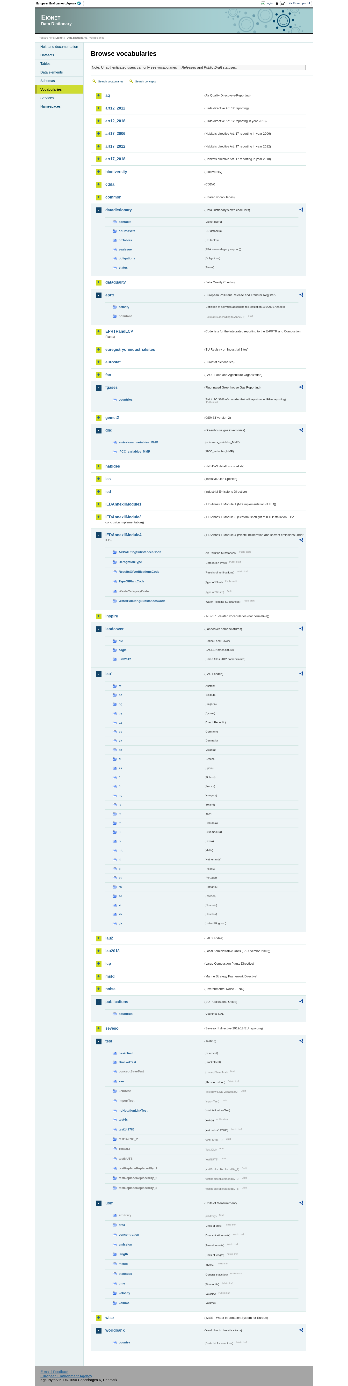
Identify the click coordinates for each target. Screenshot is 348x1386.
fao (108, 375)
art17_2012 (115, 146)
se (120, 896)
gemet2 (112, 418)
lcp (108, 963)
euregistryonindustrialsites (130, 349)
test (108, 1041)
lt (120, 823)
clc (121, 641)
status (123, 267)
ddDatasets (127, 231)
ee (120, 750)
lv (120, 841)
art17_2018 (115, 159)
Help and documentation (59, 47)
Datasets (47, 55)
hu (121, 795)
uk (120, 923)
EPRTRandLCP (119, 331)
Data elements (51, 72)
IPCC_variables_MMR (134, 451)
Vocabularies (51, 89)
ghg (108, 430)
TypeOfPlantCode (131, 581)
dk (120, 740)
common (113, 197)
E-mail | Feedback (54, 1372)
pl (120, 869)
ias (108, 479)
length (123, 1254)
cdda (109, 184)
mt (121, 850)
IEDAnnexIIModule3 (123, 517)
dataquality (115, 282)
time (122, 1283)
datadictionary (118, 210)
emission (125, 1244)
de (120, 731)
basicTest (126, 1053)
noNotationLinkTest (133, 1110)
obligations (127, 258)
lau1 (109, 674)
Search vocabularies (110, 81)
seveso (111, 1028)
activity (124, 307)
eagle (123, 650)
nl (120, 859)
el (120, 759)
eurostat (113, 362)
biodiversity (116, 172)
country (124, 1342)
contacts (125, 222)
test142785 (126, 1129)
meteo (123, 1264)
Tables (45, 64)
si (120, 905)
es (120, 768)
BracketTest (127, 1062)
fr (120, 786)
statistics (125, 1274)
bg (121, 704)
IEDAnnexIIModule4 (123, 535)
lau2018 (112, 951)
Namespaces (50, 106)
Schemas (47, 81)
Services (47, 98)
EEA (60, 3)
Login (269, 3)
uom (109, 1203)
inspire (111, 616)
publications (116, 1002)
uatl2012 (125, 659)
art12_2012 (115, 108)
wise (109, 1318)
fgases (111, 387)
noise (110, 989)
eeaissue (125, 249)
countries (126, 399)
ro (120, 887)
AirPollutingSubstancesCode (140, 552)
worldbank (115, 1330)
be (120, 695)
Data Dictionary (76, 37)
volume (124, 1303)
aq (107, 95)
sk (120, 914)
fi (120, 777)
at (120, 686)
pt (120, 878)
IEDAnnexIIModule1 (123, 504)
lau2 (109, 938)
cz (120, 722)
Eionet (59, 37)
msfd (110, 976)
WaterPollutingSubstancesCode (142, 601)
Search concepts (145, 81)
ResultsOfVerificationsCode (139, 571)
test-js (123, 1119)
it (120, 814)
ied (108, 492)
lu (120, 832)
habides (112, 466)
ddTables (125, 240)
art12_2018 (115, 121)
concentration (129, 1234)
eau (121, 1081)
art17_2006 (115, 134)
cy (120, 713)
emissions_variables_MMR (138, 442)
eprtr (109, 295)
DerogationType (130, 562)
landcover (114, 629)
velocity (124, 1293)
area (122, 1225)
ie (120, 805)
